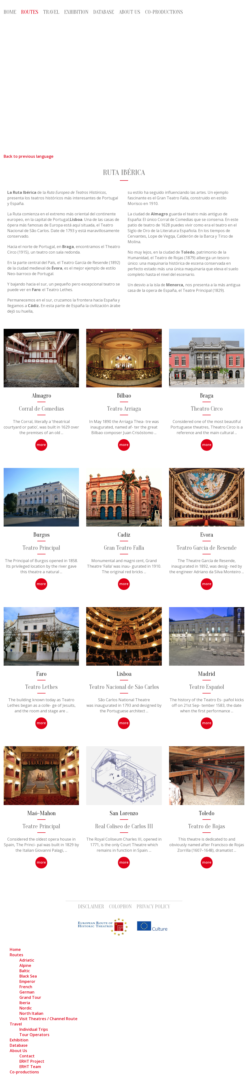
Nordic (25, 1008)
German (26, 992)
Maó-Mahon (41, 813)
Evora (206, 534)
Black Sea (28, 976)
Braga (207, 395)
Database (103, 12)
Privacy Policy (153, 907)
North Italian (31, 1013)
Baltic (24, 970)
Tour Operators (34, 1034)
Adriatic (26, 960)
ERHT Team (30, 1066)
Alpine (25, 965)
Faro (41, 674)
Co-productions (164, 12)
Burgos (41, 534)
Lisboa (124, 674)
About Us (129, 12)
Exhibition (76, 12)
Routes (29, 12)
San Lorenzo (124, 813)
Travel (51, 12)
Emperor (27, 981)
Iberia (24, 1002)
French (25, 986)
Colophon (120, 907)
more (41, 444)
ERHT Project (31, 1061)
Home (10, 12)
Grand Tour (30, 997)
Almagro (41, 395)
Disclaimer (91, 907)
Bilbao (124, 395)
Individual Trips (33, 1029)
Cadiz (123, 534)
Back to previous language (29, 156)
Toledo (206, 813)
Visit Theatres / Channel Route (48, 1018)
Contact (27, 1056)
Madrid (207, 674)
